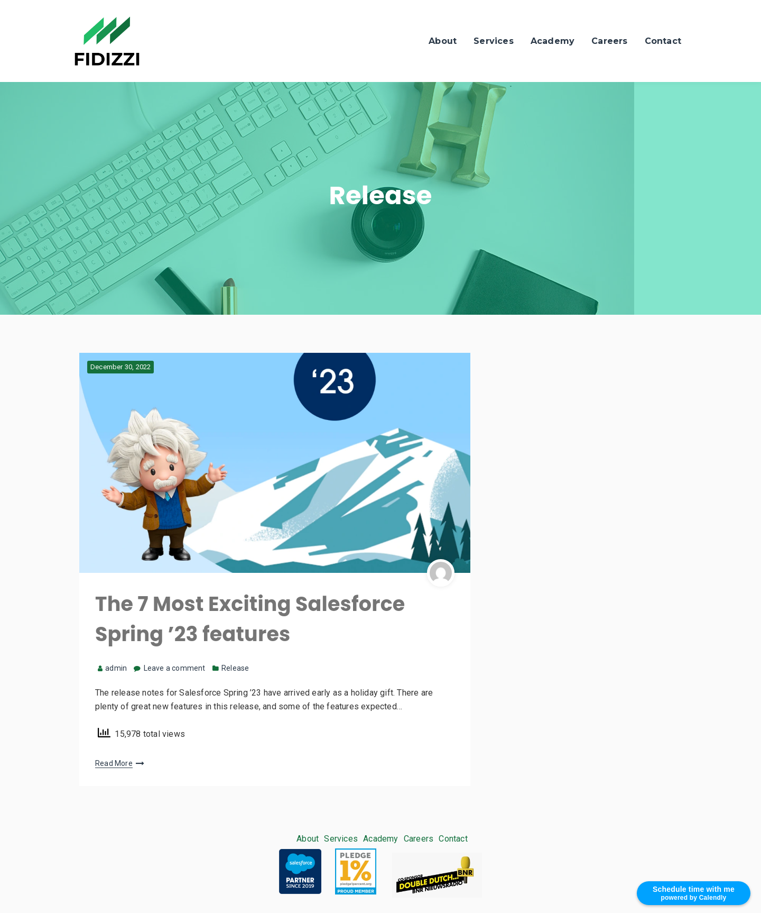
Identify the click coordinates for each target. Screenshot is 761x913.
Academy (552, 41)
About (443, 41)
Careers (609, 41)
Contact (663, 41)
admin (112, 668)
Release (235, 668)
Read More (114, 763)
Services (494, 41)
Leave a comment (175, 668)
